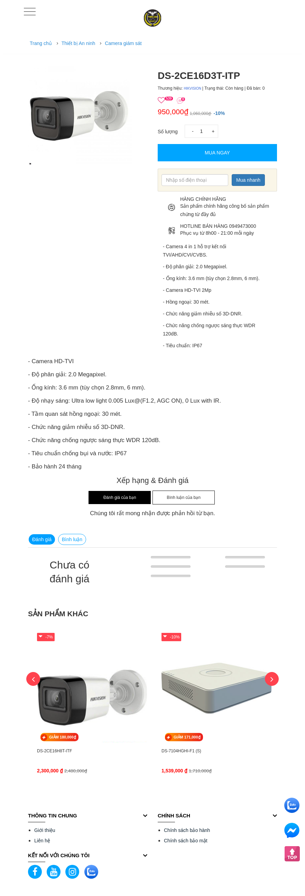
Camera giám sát (123, 43)
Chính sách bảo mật (185, 840)
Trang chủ (41, 43)
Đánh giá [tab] (42, 539)
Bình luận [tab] (72, 539)
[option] (87, 112)
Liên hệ (42, 840)
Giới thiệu (44, 830)
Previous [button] (33, 679)
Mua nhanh (248, 180)
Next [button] (272, 679)
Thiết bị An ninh (78, 43)
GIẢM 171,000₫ (187, 737)
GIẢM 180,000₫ (62, 737)
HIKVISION (193, 88)
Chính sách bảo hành (187, 830)
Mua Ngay (217, 152)
